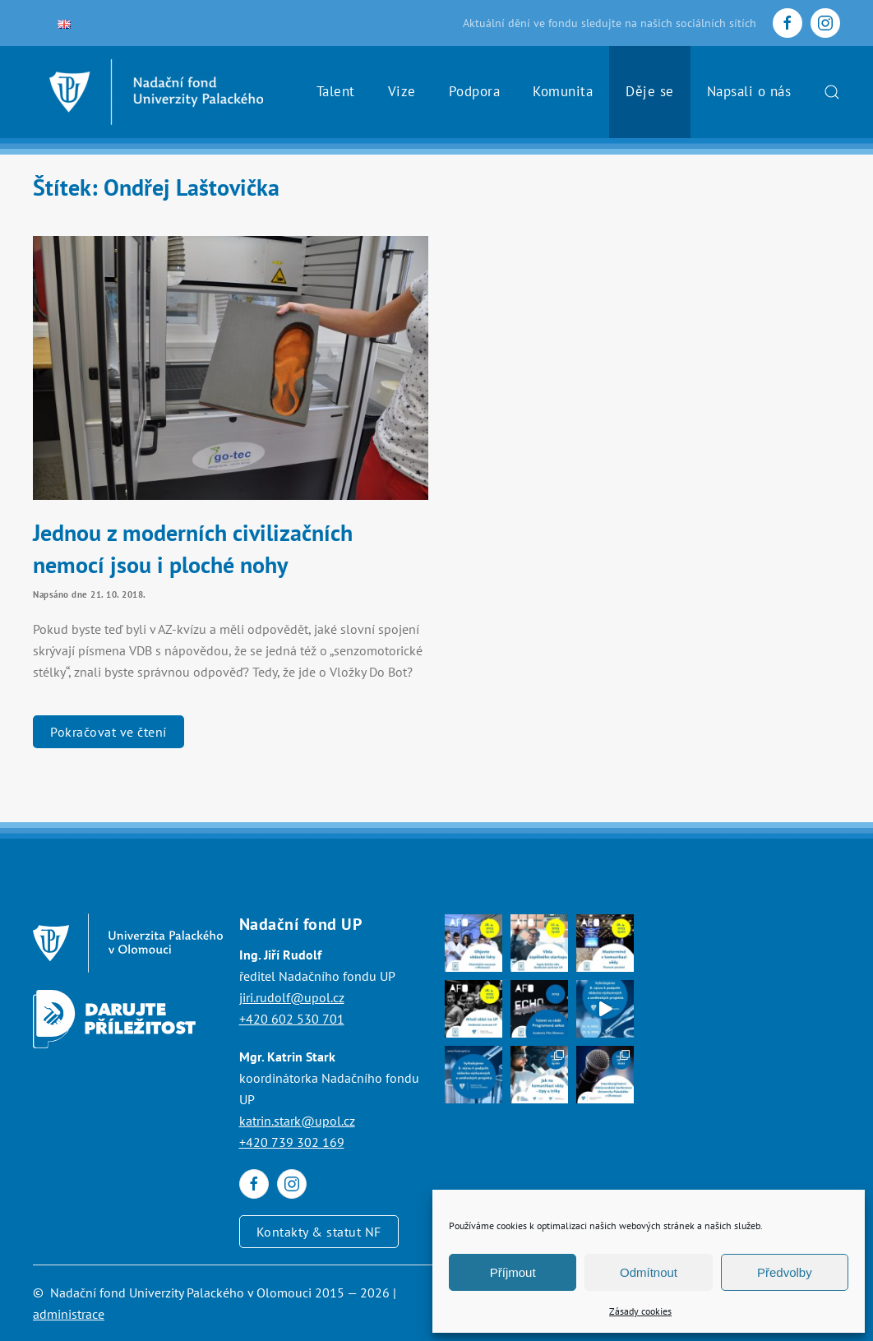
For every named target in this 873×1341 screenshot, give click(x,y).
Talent (335, 91)
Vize (402, 91)
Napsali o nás (749, 91)
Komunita (563, 91)
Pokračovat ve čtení (108, 732)
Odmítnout (648, 1272)
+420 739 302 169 (291, 1142)
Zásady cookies (640, 1311)
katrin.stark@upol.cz (297, 1120)
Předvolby (784, 1272)
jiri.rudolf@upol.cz (291, 997)
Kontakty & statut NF (318, 1231)
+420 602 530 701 (291, 1018)
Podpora (475, 91)
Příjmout (513, 1272)
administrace (68, 1314)
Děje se (650, 91)
